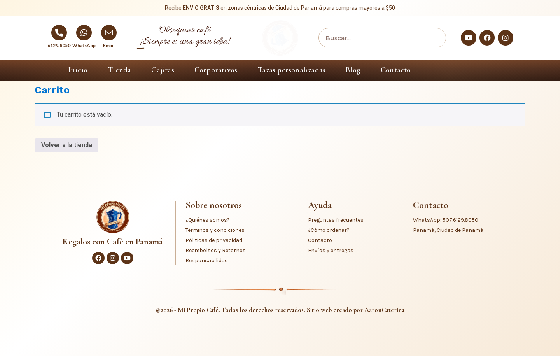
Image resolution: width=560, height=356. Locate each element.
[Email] (108, 32)
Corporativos (215, 70)
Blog (353, 70)
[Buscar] (434, 37)
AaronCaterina (384, 310)
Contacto (396, 70)
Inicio (78, 70)
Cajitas (162, 70)
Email (108, 45)
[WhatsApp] (84, 32)
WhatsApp (84, 45)
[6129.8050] (59, 32)
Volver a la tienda (66, 145)
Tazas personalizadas (291, 70)
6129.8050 (58, 45)
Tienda (119, 70)
